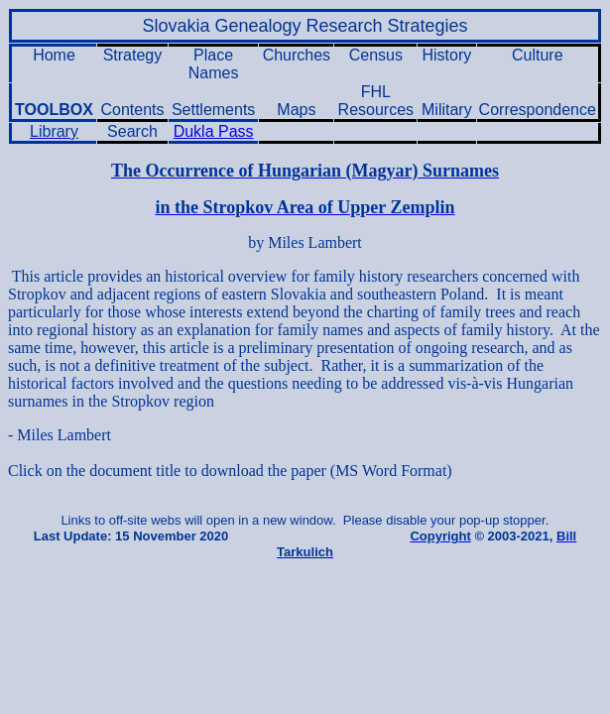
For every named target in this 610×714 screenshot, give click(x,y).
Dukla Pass (214, 131)
